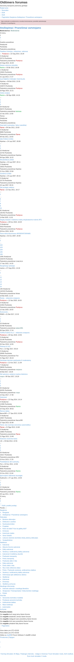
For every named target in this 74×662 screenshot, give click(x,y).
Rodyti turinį (4, 8)
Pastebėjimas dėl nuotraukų (9, 462)
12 (1, 279)
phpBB (9, 635)
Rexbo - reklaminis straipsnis (10, 298)
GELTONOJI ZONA (6, 139)
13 (1, 282)
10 (1, 208)
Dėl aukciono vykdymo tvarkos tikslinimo (14, 374)
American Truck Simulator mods (52, 654)
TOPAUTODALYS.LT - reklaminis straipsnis (15, 332)
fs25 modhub (68, 654)
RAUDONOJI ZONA (7, 160)
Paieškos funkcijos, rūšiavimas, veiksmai (14, 51)
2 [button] (0, 37)
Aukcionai (3, 397)
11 (1, 277)
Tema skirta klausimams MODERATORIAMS (15, 233)
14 (1, 284)
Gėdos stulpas (5, 93)
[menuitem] (2, 12)
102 (1, 245)
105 (1, 252)
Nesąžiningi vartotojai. (7, 266)
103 (1, 247)
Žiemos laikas (4, 411)
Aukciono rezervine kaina (8, 439)
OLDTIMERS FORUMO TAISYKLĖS (12, 79)
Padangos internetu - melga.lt (30, 654)
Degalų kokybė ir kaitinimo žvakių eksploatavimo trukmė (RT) (21, 220)
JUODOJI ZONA (5, 173)
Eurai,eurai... (4, 312)
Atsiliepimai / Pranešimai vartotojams (20, 28)
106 (1, 254)
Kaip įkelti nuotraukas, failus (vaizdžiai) (13, 125)
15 (1, 286)
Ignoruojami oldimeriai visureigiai (11, 475)
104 (1, 250)
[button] (1, 40)
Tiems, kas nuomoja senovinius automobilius (15, 425)
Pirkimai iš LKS (5, 346)
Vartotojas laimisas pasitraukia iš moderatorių (15, 360)
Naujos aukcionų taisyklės (9, 65)
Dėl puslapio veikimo (7, 187)
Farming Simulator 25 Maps (10, 654)
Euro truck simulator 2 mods (36, 656)
